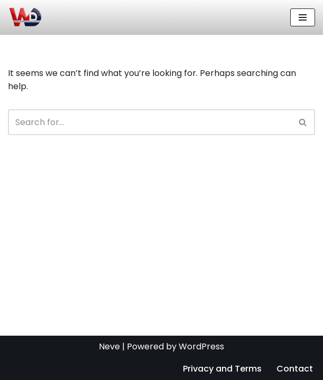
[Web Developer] (25, 17)
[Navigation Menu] (302, 17)
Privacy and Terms (222, 369)
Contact (294, 369)
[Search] (149, 122)
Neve (109, 346)
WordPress (201, 346)
